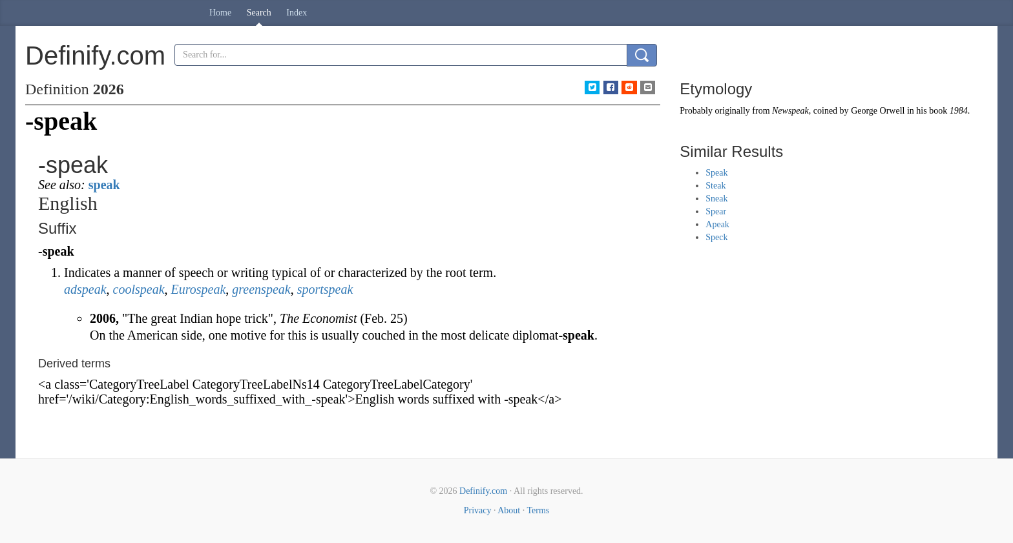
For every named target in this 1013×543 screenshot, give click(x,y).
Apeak (717, 224)
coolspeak (139, 289)
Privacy (478, 510)
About (508, 510)
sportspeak (325, 289)
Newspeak (790, 111)
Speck (716, 237)
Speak (716, 173)
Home (220, 12)
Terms (538, 510)
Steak (715, 185)
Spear (715, 211)
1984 (959, 111)
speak (104, 185)
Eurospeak (198, 289)
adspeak (85, 289)
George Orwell (877, 111)
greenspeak (261, 289)
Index (296, 12)
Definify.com (483, 491)
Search (259, 12)
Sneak (716, 198)
